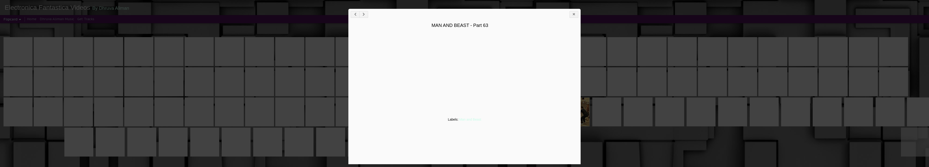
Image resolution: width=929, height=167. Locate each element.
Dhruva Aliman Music (57, 19)
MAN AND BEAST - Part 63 (460, 25)
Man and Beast (470, 119)
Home (31, 19)
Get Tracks (85, 19)
